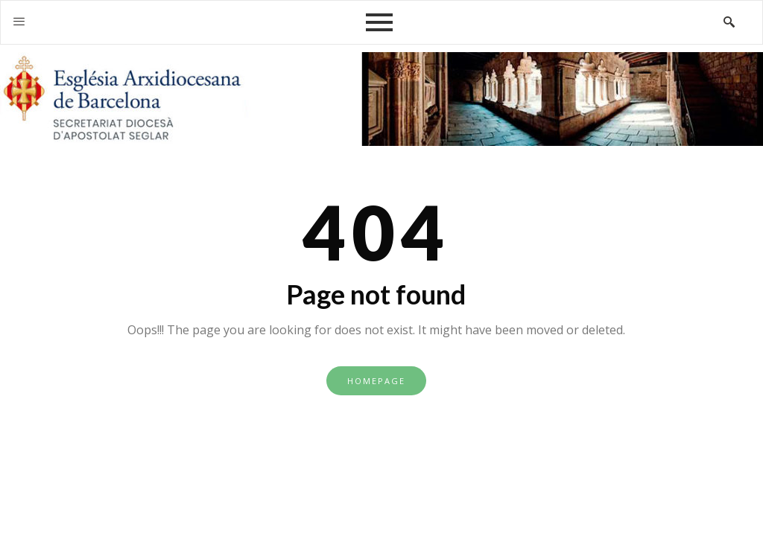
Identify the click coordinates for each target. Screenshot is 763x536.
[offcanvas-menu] (19, 22)
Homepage (376, 380)
